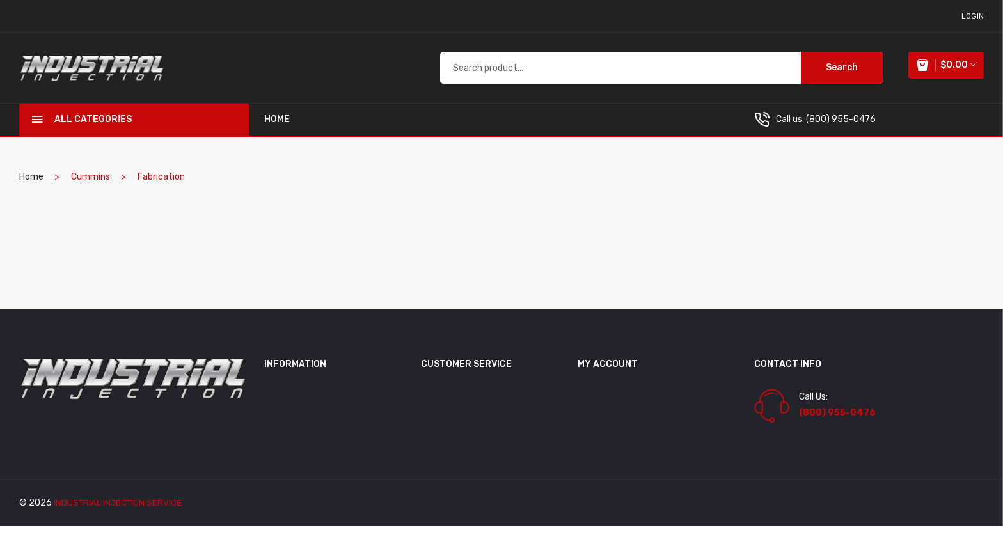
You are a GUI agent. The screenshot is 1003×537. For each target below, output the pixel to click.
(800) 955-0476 (841, 130)
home (277, 130)
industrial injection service (119, 513)
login (972, 16)
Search (837, 72)
